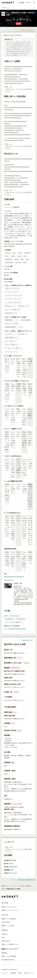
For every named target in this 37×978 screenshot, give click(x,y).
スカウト (15, 886)
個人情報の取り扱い (8, 959)
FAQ (3, 937)
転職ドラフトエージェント (10, 910)
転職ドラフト (6, 886)
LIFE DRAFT (6, 922)
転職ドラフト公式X (8, 925)
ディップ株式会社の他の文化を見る (15, 629)
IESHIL (20, 973)
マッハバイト (5, 973)
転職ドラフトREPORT (9, 919)
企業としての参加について (10, 944)
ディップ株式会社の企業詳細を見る (25, 30)
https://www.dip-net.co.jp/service (14, 576)
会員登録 (21, 2)
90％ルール (10, 55)
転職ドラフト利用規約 (9, 956)
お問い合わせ (6, 941)
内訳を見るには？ (27, 640)
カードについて (14, 616)
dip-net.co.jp (13, 873)
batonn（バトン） (29, 973)
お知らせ (4, 934)
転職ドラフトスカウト (9, 907)
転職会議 (13, 973)
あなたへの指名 (25, 886)
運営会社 (4, 953)
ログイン (28, 2)
